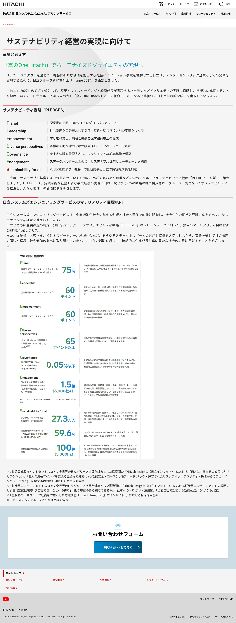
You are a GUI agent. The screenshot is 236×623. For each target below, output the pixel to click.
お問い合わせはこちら (118, 547)
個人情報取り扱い (177, 616)
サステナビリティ (156, 580)
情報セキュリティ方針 (200, 616)
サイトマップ (207, 599)
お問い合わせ (226, 599)
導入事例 (171, 13)
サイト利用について (224, 616)
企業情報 (186, 13)
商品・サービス (152, 13)
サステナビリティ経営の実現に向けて (68, 41)
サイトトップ (9, 24)
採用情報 (225, 13)
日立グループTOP (15, 610)
